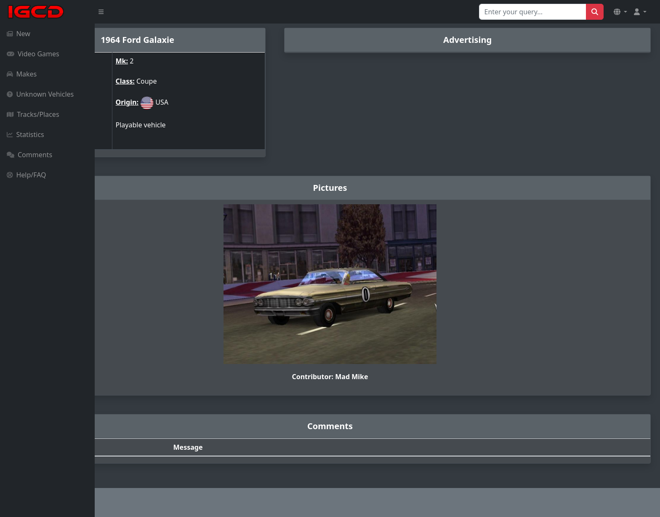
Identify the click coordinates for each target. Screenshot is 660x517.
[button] (620, 11)
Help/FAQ (26, 174)
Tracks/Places (33, 114)
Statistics (25, 134)
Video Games (33, 53)
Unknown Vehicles (40, 94)
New (18, 33)
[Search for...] (532, 12)
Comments (29, 154)
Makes (22, 74)
